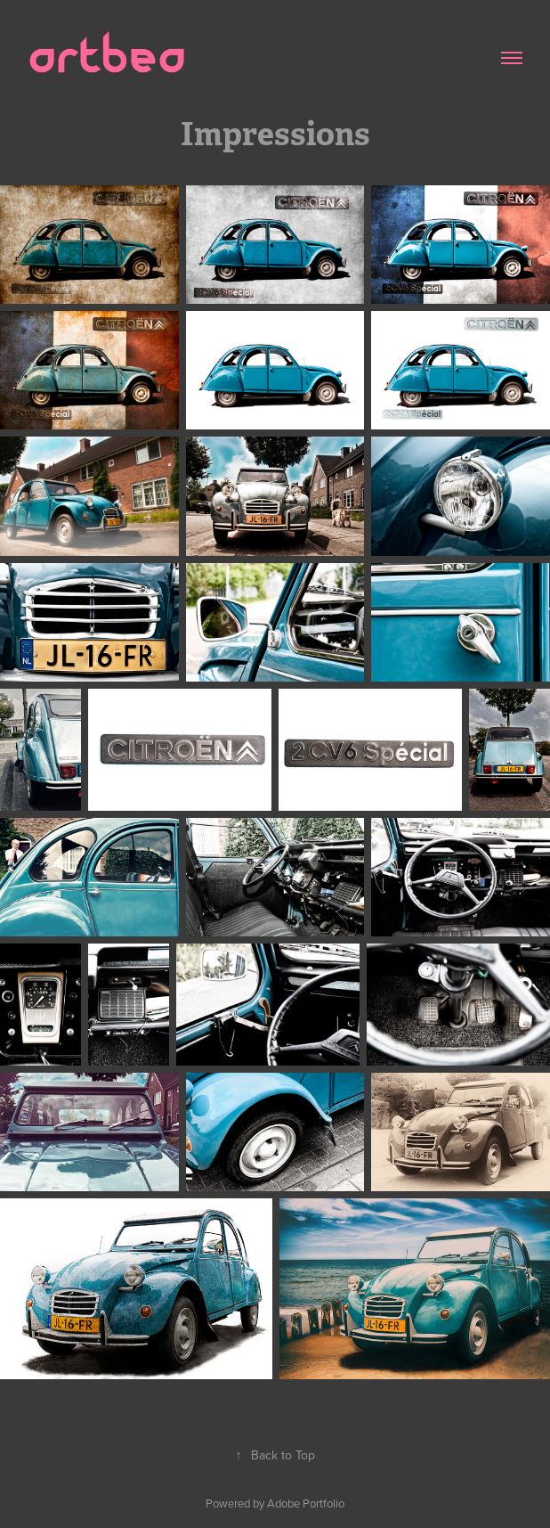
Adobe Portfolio (305, 1503)
